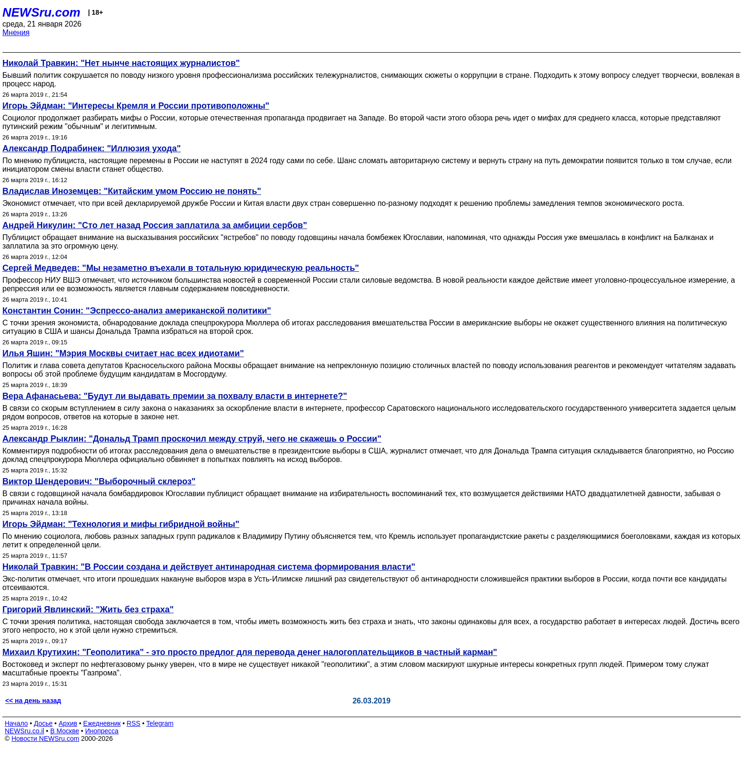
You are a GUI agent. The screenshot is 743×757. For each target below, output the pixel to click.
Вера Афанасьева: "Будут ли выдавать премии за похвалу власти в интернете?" (174, 396)
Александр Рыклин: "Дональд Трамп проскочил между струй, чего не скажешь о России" (191, 438)
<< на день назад (33, 700)
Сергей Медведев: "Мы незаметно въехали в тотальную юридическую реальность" (180, 268)
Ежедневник (102, 723)
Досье (43, 723)
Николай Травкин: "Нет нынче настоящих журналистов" (121, 63)
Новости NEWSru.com (45, 738)
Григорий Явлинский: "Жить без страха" (87, 609)
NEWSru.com (41, 12)
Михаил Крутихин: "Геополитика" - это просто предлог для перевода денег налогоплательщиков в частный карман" (249, 652)
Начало (16, 723)
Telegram (160, 723)
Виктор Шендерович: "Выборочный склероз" (99, 481)
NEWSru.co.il (24, 731)
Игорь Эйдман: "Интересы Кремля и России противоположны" (135, 106)
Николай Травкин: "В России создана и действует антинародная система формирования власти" (208, 567)
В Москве (64, 731)
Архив (68, 723)
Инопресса (102, 731)
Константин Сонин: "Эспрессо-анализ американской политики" (136, 310)
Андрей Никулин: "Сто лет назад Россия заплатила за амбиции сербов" (154, 225)
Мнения (16, 32)
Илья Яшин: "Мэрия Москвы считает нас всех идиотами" (123, 353)
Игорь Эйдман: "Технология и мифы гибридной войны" (120, 524)
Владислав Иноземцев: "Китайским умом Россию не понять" (131, 191)
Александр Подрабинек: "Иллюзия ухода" (91, 148)
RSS (133, 723)
